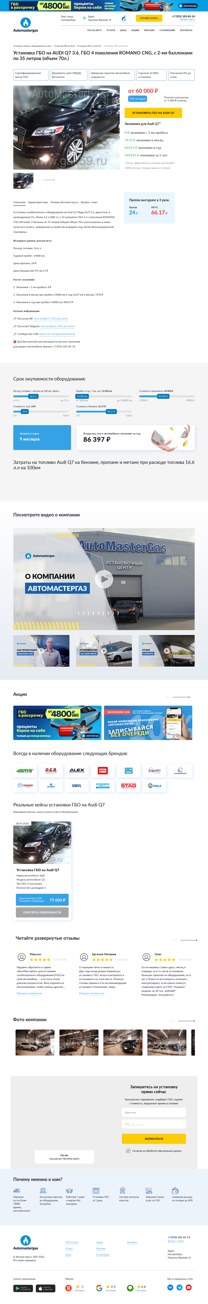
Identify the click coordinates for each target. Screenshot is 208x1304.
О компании (167, 30)
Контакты (186, 30)
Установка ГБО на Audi (64, 46)
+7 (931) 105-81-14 (183, 16)
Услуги (111, 30)
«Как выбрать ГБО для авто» (51, 318)
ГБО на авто (94, 30)
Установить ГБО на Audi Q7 (153, 112)
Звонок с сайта (187, 19)
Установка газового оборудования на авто (32, 46)
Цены (123, 30)
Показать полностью (29, 993)
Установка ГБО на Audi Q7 (89, 46)
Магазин (149, 30)
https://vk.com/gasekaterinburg (57, 333)
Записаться (154, 1138)
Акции (135, 30)
